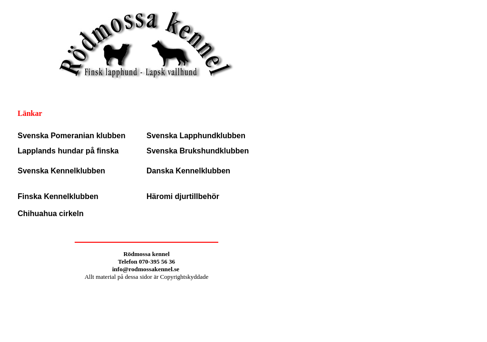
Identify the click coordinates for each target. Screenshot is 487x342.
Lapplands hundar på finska (68, 151)
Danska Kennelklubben (188, 171)
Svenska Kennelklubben (61, 171)
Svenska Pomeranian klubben (72, 136)
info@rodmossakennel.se (146, 269)
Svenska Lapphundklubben (195, 136)
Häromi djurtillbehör (182, 196)
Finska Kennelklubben (58, 196)
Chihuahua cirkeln (51, 213)
